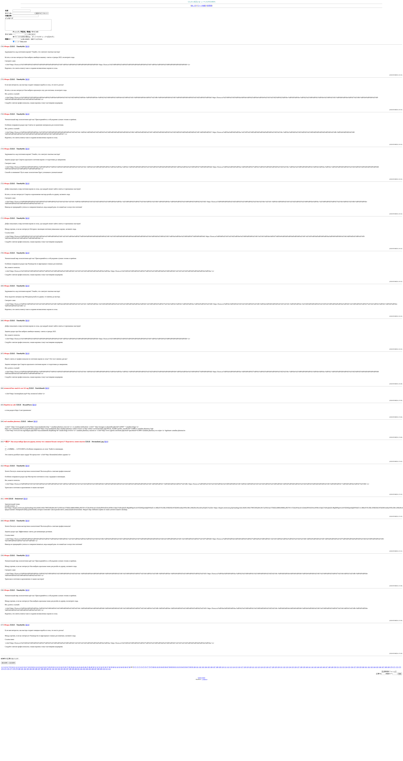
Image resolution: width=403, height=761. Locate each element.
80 (154, 669)
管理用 (209, 6)
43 (79, 669)
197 (67, 671)
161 (366, 669)
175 (5, 671)
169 (388, 669)
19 (31, 669)
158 (357, 669)
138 (301, 669)
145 (321, 669)
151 (338, 669)
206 (92, 671)
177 (11, 671)
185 (33, 671)
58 (109, 669)
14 (21, 669)
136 (295, 669)
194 (59, 671)
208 (98, 671)
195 (61, 671)
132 (284, 669)
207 (95, 671)
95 (184, 669)
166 (380, 669)
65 (123, 669)
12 (17, 669)
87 (168, 669)
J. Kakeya (204, 681)
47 (87, 669)
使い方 (193, 6)
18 (29, 669)
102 (200, 669)
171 (394, 669)
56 (105, 669)
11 (15, 669)
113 (231, 669)
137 (298, 669)
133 (287, 669)
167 (383, 669)
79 (152, 669)
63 (119, 669)
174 (2, 671)
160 (363, 669)
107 (214, 669)
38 (69, 669)
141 (309, 669)
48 (89, 669)
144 (318, 669)
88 (170, 669)
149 (332, 669)
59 (111, 669)
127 (270, 669)
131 (281, 669)
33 (59, 669)
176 (8, 671)
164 (374, 669)
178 (13, 671)
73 (139, 669)
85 (164, 669)
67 (127, 669)
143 (315, 669)
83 (160, 669)
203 (84, 671)
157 (354, 669)
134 (290, 669)
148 (329, 669)
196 (64, 671)
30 (53, 669)
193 (56, 671)
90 (174, 669)
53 (99, 669)
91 (176, 669)
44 (81, 669)
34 (61, 669)
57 (107, 669)
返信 (27, 48)
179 (16, 671)
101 (197, 669)
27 (47, 669)
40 (73, 669)
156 (352, 669)
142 (312, 669)
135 (292, 669)
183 (27, 671)
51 (95, 669)
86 (166, 669)
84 (162, 669)
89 (172, 669)
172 (397, 669)
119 (247, 669)
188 (42, 671)
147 (326, 669)
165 (377, 669)
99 (192, 669)
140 (306, 669)
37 (67, 669)
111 (225, 669)
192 (53, 671)
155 (349, 669)
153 (343, 669)
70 (133, 669)
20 (33, 669)
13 (19, 669)
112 (228, 669)
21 (35, 669)
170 (391, 669)
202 (81, 671)
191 (50, 671)
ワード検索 (201, 6)
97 (188, 669)
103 (203, 669)
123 (259, 669)
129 (275, 669)
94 (182, 669)
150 (335, 669)
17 (27, 669)
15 (23, 669)
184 (30, 671)
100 (194, 669)
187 (39, 671)
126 (267, 669)
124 (261, 669)
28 (49, 669)
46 (85, 669)
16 (25, 669)
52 (97, 669)
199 (73, 671)
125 (264, 669)
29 (51, 669)
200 (75, 671)
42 (77, 669)
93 (180, 669)
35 (63, 669)
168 (385, 669)
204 (87, 671)
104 (206, 669)
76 (145, 669)
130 (278, 669)
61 (115, 669)
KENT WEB (201, 680)
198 (70, 671)
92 (178, 669)
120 (250, 669)
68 (129, 669)
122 (256, 669)
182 (25, 671)
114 (233, 669)
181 (22, 671)
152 (340, 669)
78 (150, 669)
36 (65, 669)
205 (90, 671)
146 (323, 669)
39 (71, 669)
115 (236, 669)
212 (109, 671)
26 (45, 669)
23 (39, 669)
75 (143, 669)
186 (36, 671)
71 (135, 669)
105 (208, 669)
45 (83, 669)
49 (91, 669)
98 (190, 669)
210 (104, 671)
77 (148, 669)
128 (273, 669)
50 (93, 669)
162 (369, 669)
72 (137, 669)
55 (103, 669)
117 (242, 669)
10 (13, 669)
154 (346, 669)
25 (43, 669)
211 (106, 671)
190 (47, 671)
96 (186, 669)
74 (141, 669)
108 (217, 669)
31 (55, 669)
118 (245, 669)
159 (360, 669)
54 (101, 669)
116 (239, 669)
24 (41, 669)
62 (117, 669)
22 (37, 669)
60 (113, 669)
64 (121, 669)
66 (125, 669)
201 (78, 671)
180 (19, 671)
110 (222, 669)
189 (44, 671)
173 (400, 669)
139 (304, 669)
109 (220, 669)
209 (101, 671)
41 (75, 669)
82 (158, 669)
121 (253, 669)
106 (211, 669)
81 (156, 669)
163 (371, 669)
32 (57, 669)
